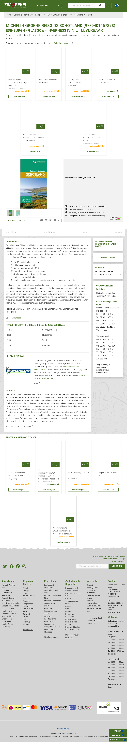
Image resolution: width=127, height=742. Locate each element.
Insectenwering (50, 619)
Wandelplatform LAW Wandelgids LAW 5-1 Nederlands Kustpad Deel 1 (48, 477)
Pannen (68, 624)
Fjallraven (27, 606)
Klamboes (48, 632)
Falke (25, 611)
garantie (118, 232)
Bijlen (46, 598)
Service (89, 598)
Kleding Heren (7, 611)
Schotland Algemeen (63, 43)
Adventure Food (29, 596)
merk (85, 232)
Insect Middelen (8, 616)
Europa (18, 318)
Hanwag (26, 622)
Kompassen (70, 617)
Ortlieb (25, 617)
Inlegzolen (48, 616)
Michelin (26, 624)
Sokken (4, 588)
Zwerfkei (26, 614)
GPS (67, 609)
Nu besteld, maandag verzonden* (87, 206)
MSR (25, 598)
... (31, 15)
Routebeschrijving (93, 595)
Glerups (26, 591)
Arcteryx (26, 601)
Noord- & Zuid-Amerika (10, 603)
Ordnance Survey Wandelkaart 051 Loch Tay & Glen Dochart (33, 138)
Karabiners (69, 614)
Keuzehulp (50, 581)
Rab (24, 619)
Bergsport (6, 590)
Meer (37, 383)
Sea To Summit (28, 609)
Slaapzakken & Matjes (10, 606)
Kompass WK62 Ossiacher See (108, 474)
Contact (90, 585)
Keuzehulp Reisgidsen (103, 274)
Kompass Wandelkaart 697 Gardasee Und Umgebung (17, 476)
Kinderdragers (49, 629)
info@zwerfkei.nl (102, 370)
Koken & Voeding (8, 585)
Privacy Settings (63, 728)
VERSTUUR (117, 566)
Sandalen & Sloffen (9, 614)
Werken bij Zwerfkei (94, 608)
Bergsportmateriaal (72, 593)
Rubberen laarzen (72, 630)
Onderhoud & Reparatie (72, 583)
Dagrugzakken (49, 603)
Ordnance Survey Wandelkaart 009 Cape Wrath (93, 139)
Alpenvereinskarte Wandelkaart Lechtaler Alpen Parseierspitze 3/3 (62, 531)
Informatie (92, 581)
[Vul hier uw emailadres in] (92, 566)
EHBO (46, 606)
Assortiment (48, 5)
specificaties (49, 232)
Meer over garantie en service (19, 426)
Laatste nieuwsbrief (94, 618)
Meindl (25, 588)
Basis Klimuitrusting (52, 590)
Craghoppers (28, 604)
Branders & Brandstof (52, 601)
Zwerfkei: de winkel (94, 606)
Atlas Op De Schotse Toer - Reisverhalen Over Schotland (78, 83)
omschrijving (10, 232)
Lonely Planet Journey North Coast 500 (106, 81)
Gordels (68, 606)
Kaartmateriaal (50, 621)
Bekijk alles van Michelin (16, 220)
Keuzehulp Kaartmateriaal (104, 271)
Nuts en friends (71, 622)
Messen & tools (71, 619)
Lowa (25, 593)
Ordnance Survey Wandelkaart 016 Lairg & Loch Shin (18, 84)
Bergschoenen (7, 601)
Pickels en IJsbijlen (72, 627)
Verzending (91, 593)
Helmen (68, 611)
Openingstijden (92, 588)
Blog (88, 611)
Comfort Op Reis (8, 608)
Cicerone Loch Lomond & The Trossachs (47, 81)
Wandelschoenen (8, 598)
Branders (68, 598)
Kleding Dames (7, 624)
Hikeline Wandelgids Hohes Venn (78, 476)
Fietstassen (48, 608)
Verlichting (6, 627)
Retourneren (91, 590)
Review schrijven (108, 257)
